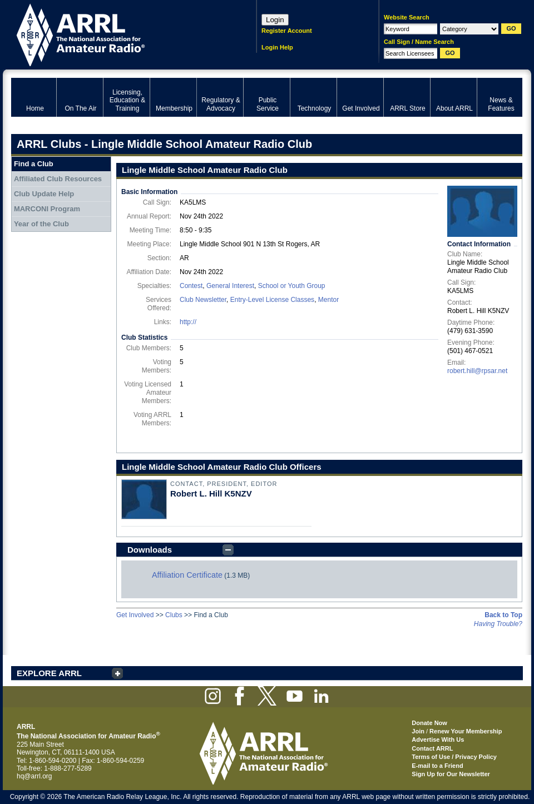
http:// (188, 322)
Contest (191, 286)
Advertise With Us (438, 739)
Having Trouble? (498, 624)
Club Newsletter (203, 300)
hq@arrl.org (34, 776)
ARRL (119, 33)
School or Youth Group (291, 286)
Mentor (328, 300)
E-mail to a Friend (437, 765)
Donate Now (429, 722)
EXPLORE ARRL (49, 673)
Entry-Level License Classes (272, 300)
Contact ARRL (432, 748)
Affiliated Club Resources (58, 179)
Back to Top (503, 615)
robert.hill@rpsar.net (477, 371)
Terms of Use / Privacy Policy (454, 756)
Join (418, 731)
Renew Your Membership (465, 731)
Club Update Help (44, 194)
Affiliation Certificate (187, 574)
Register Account (286, 30)
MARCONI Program (47, 209)
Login (275, 20)
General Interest (230, 286)
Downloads (149, 549)
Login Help (277, 47)
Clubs (173, 615)
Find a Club (33, 164)
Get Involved (135, 615)
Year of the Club (41, 224)
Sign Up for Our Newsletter (451, 774)
